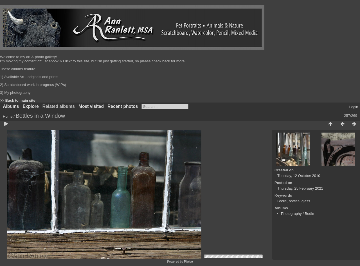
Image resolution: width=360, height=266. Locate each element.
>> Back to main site (17, 100)
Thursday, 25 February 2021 (300, 188)
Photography (291, 214)
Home (8, 116)
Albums (11, 106)
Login (353, 107)
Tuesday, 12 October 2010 (298, 176)
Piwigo (188, 261)
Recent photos (122, 106)
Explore (30, 106)
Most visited (91, 106)
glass (306, 201)
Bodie (282, 201)
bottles (294, 201)
